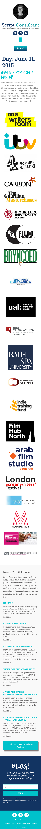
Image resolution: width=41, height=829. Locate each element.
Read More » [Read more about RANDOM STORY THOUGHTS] (7, 640)
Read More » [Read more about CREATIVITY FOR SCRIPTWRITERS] (7, 663)
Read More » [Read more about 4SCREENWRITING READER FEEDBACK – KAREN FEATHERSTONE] (7, 736)
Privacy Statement (20, 820)
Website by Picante (20, 827)
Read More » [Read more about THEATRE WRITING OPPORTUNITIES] (7, 686)
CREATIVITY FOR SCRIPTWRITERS (18, 646)
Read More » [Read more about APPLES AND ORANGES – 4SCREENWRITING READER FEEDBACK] (7, 711)
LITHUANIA (8, 603)
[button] (20, 39)
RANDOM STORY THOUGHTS (16, 623)
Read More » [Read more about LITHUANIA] (7, 617)
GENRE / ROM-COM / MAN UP (17, 74)
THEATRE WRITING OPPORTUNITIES (19, 669)
